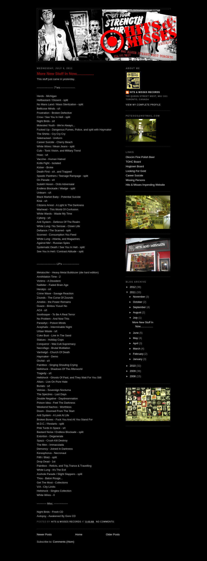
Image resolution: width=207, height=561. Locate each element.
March (137, 348)
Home (78, 534)
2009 (133, 371)
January (138, 359)
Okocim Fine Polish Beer (140, 157)
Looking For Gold (136, 171)
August (137, 312)
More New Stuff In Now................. (65, 74)
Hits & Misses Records (145, 92)
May (136, 338)
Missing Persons (135, 180)
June (136, 332)
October (138, 301)
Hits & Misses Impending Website (145, 184)
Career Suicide (134, 175)
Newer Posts (44, 534)
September (140, 307)
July (135, 317)
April (136, 343)
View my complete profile (143, 105)
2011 (133, 292)
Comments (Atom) (63, 541)
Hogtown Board (135, 166)
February (138, 353)
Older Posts (113, 534)
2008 (133, 376)
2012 (133, 286)
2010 (133, 365)
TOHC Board (133, 161)
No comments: (105, 522)
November (139, 296)
